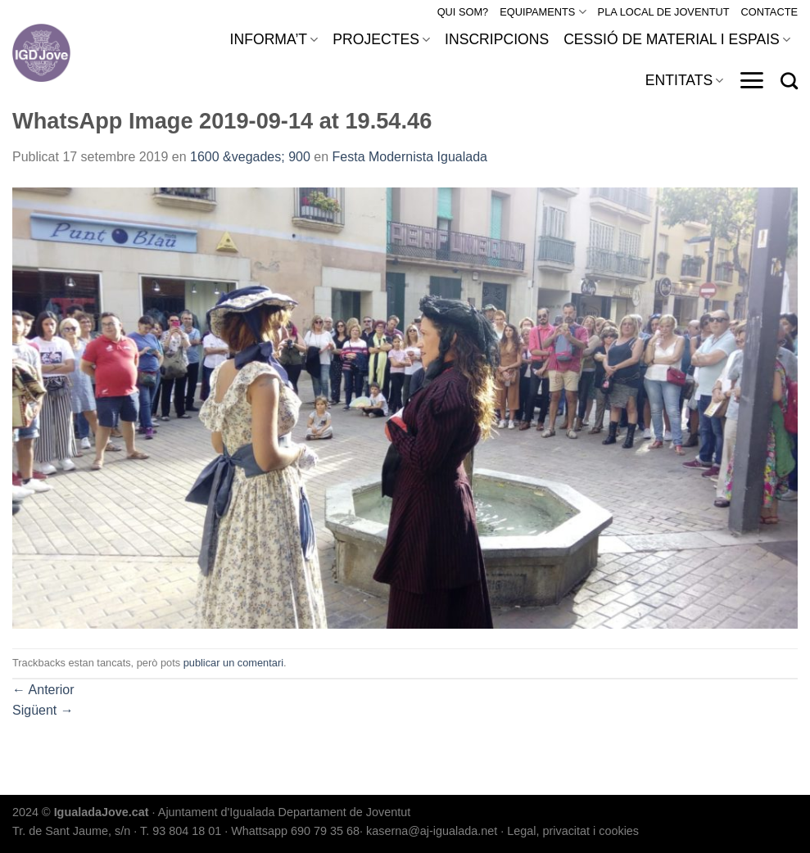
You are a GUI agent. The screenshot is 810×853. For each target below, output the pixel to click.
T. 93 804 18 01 (180, 830)
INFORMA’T (274, 39)
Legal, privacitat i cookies (573, 830)
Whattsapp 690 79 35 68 (295, 830)
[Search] (789, 80)
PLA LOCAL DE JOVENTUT (664, 12)
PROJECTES (381, 39)
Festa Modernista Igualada (410, 157)
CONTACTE (769, 12)
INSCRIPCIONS (497, 39)
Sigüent (43, 710)
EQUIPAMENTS (543, 12)
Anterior (43, 690)
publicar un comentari (233, 663)
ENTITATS (684, 80)
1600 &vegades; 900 (250, 157)
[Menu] (751, 80)
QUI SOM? (463, 12)
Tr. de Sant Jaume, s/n (71, 830)
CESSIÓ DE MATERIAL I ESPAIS (676, 39)
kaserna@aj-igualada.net (431, 830)
